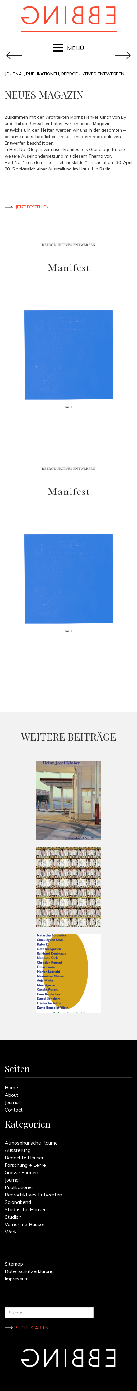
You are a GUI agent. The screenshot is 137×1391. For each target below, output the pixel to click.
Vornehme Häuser (24, 1224)
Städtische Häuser (25, 1209)
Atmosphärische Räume (31, 1143)
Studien (13, 1217)
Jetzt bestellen (32, 206)
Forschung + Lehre (25, 1165)
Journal (14, 74)
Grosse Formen (21, 1172)
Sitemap (14, 1264)
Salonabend (18, 1202)
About (11, 1095)
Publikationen (42, 74)
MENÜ (75, 48)
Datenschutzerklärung (29, 1271)
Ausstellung (17, 1150)
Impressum (17, 1278)
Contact (14, 1110)
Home (11, 1087)
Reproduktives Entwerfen (92, 74)
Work (11, 1232)
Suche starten (32, 1327)
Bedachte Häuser (24, 1157)
